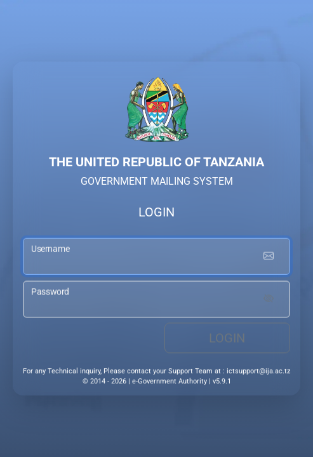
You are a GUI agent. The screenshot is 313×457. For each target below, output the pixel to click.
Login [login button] (227, 339)
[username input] (156, 257)
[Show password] (268, 300)
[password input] (156, 300)
